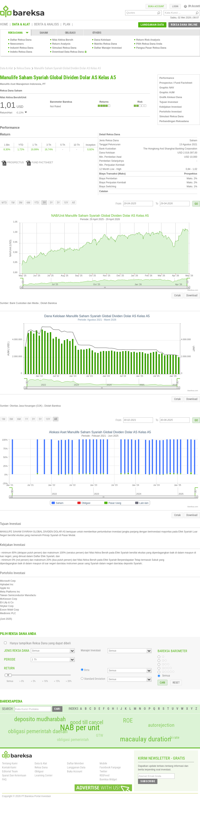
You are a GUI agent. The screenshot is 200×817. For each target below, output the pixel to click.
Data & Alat (6, 68)
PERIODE (9, 659)
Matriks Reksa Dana (105, 43)
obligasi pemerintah (73, 740)
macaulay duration (145, 739)
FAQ (4, 779)
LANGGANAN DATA (152, 24)
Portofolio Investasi (170, 111)
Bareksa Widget (108, 779)
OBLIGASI (70, 32)
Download (191, 295)
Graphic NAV (166, 87)
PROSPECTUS (13, 162)
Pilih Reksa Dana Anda (149, 43)
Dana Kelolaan (102, 39)
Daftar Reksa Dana (20, 39)
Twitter (103, 771)
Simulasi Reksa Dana (64, 47)
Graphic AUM (167, 92)
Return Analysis (61, 43)
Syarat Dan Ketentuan (14, 775)
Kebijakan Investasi (170, 106)
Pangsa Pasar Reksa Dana (151, 47)
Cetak (177, 295)
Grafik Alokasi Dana (170, 97)
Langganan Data (76, 767)
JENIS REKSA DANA (16, 651)
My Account (192, 5)
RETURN (9, 668)
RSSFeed (104, 775)
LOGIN (175, 6)
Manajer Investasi (91, 650)
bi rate (174, 737)
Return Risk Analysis (148, 39)
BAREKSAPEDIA (11, 701)
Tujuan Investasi (168, 102)
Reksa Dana (23, 68)
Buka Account (74, 771)
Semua (166, 676)
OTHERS (96, 32)
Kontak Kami (9, 767)
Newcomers (17, 43)
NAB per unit (80, 728)
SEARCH (7, 709)
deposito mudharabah (40, 719)
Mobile (103, 763)
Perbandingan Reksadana (174, 121)
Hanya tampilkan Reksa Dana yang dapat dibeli (40, 643)
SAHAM (44, 32)
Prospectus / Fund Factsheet (175, 82)
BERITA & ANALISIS (46, 24)
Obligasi (39, 771)
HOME (4, 24)
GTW (99, 735)
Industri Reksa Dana (21, 47)
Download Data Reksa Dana (68, 51)
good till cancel (86, 722)
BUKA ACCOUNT (156, 6)
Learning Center (43, 775)
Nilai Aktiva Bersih (62, 39)
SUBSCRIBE (147, 781)
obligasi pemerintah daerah (38, 731)
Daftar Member (75, 763)
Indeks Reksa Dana (21, 51)
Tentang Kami (9, 763)
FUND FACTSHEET (39, 162)
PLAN (66, 24)
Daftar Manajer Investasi (108, 47)
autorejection (161, 725)
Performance (166, 78)
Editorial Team (10, 771)
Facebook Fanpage (110, 767)
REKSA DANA (15, 32)
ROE (128, 721)
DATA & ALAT (21, 24)
